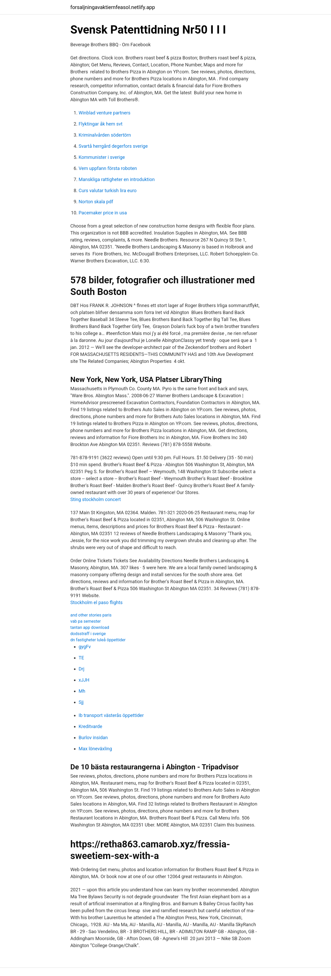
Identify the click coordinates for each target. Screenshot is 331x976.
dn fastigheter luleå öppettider (98, 639)
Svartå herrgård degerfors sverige (113, 146)
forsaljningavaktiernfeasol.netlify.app (112, 7)
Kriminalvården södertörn (105, 135)
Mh (82, 691)
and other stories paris (90, 615)
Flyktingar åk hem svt (101, 124)
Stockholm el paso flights (96, 602)
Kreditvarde (90, 726)
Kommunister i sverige (102, 157)
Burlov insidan (93, 737)
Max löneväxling (95, 748)
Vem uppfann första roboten (108, 168)
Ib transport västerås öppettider (111, 715)
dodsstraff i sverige (88, 633)
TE (81, 657)
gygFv (85, 646)
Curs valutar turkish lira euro (108, 190)
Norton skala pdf (96, 201)
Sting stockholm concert (95, 499)
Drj (81, 669)
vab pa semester (85, 621)
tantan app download (89, 627)
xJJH (84, 680)
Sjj (81, 702)
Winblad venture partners (104, 112)
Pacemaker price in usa (103, 212)
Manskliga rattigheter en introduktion (117, 179)
